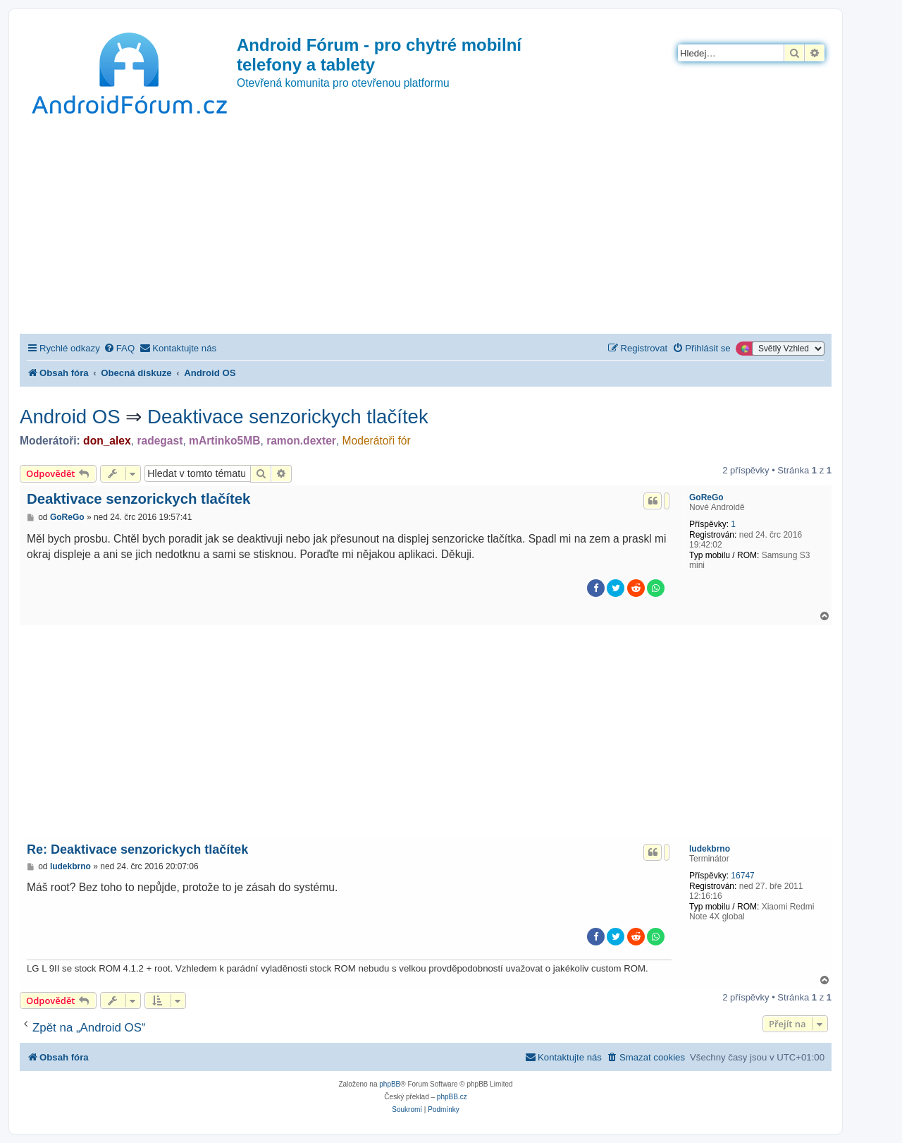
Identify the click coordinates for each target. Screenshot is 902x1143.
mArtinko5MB (224, 441)
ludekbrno (709, 849)
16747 (742, 876)
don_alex (107, 441)
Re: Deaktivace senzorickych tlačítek (137, 849)
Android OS (70, 417)
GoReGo (706, 497)
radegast (160, 441)
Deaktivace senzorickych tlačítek (287, 417)
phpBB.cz (452, 1097)
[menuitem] (119, 348)
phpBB (389, 1084)
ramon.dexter (301, 441)
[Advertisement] (426, 228)
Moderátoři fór (376, 441)
